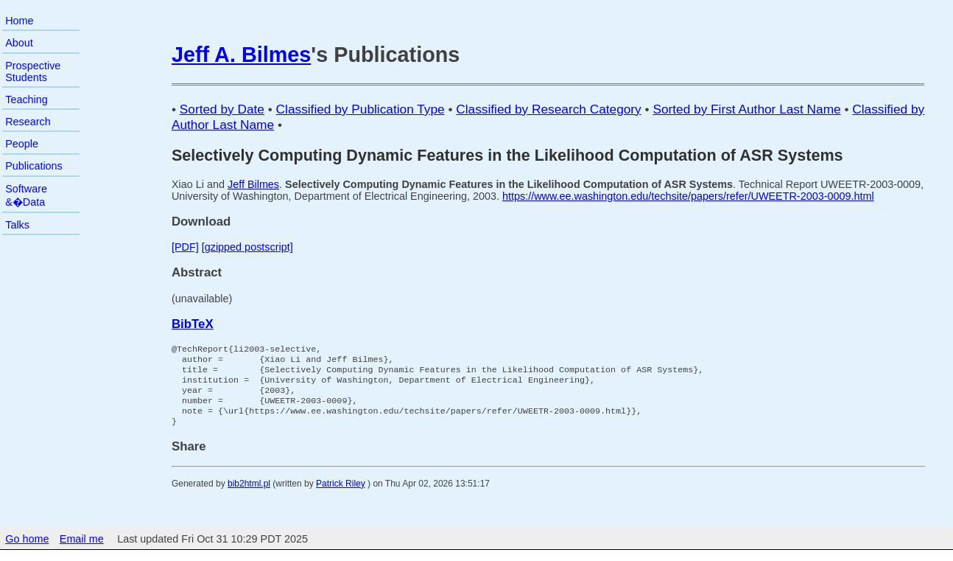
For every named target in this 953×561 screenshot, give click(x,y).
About (19, 43)
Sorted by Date (222, 109)
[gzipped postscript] (247, 247)
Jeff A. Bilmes (241, 54)
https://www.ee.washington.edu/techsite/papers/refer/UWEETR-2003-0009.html (688, 196)
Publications (34, 166)
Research (28, 122)
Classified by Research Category (548, 109)
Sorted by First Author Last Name (746, 109)
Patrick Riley (340, 495)
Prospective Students (32, 71)
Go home (27, 551)
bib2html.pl (249, 495)
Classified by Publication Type (360, 109)
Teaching (26, 99)
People (21, 144)
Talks (17, 225)
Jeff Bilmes (253, 184)
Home (19, 21)
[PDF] (185, 247)
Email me (82, 551)
